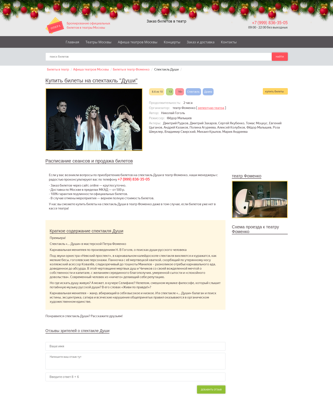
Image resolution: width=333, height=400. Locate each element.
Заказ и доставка (201, 42)
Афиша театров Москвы (137, 42)
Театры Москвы (99, 42)
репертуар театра (211, 108)
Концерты (172, 42)
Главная (72, 42)
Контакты (229, 42)
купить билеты (274, 91)
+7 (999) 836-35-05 (270, 22)
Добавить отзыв (211, 389)
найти (280, 56)
